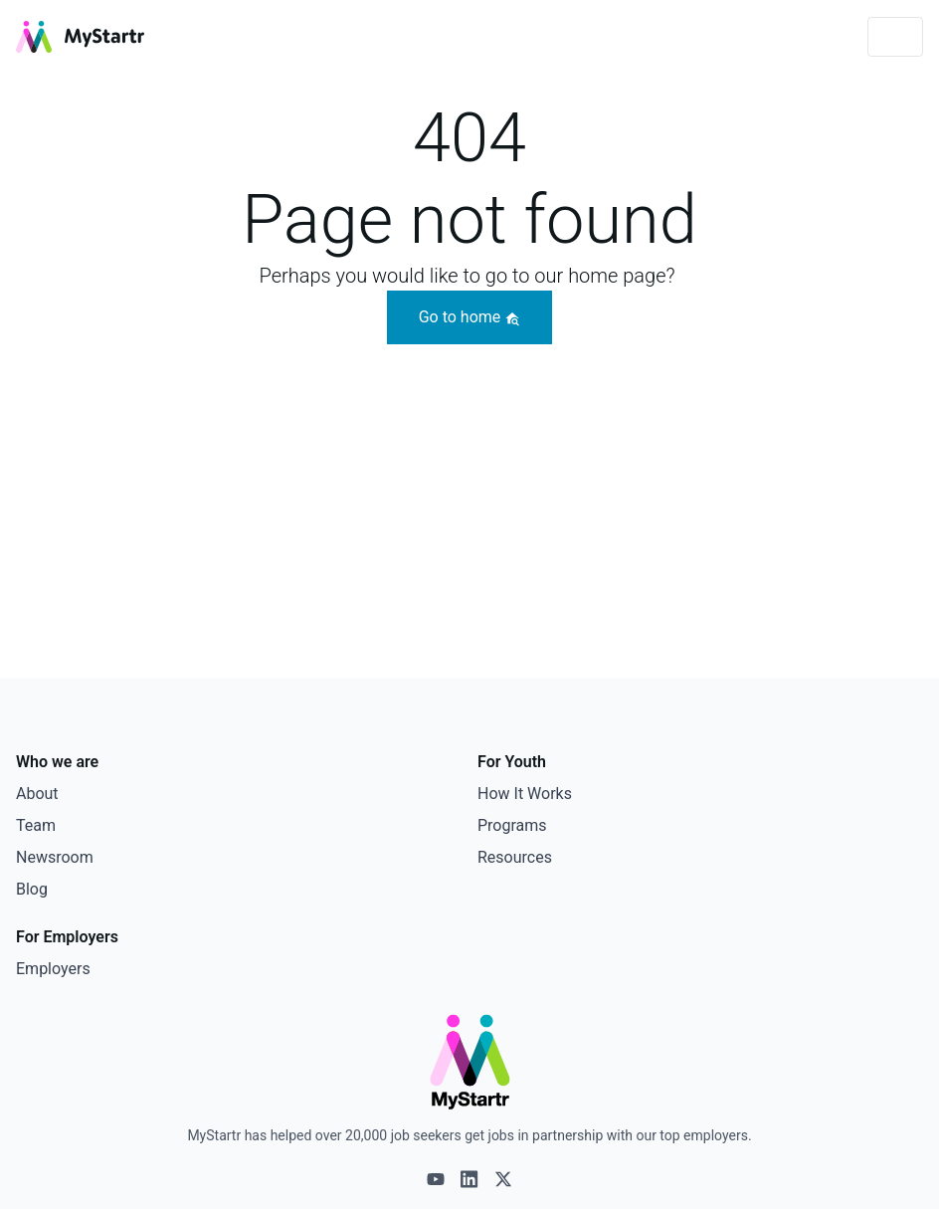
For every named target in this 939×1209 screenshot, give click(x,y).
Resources (514, 857)
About (37, 793)
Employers (53, 968)
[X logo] (503, 1179)
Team (36, 825)
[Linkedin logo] (469, 1179)
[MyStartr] (80, 37)
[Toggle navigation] (895, 37)
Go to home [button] (470, 316)
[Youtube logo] (436, 1179)
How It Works (524, 793)
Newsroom (55, 857)
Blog (32, 889)
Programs (512, 825)
